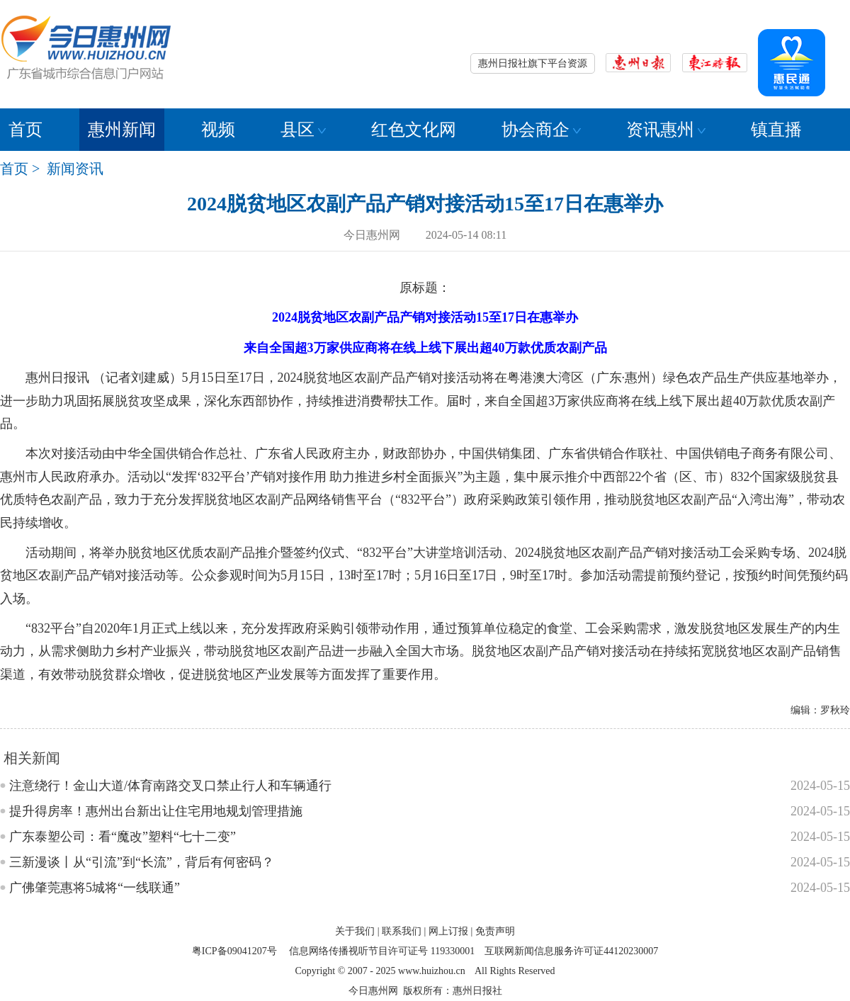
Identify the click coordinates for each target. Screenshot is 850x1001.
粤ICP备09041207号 (234, 951)
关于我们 (355, 931)
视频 (218, 129)
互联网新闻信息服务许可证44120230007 (571, 951)
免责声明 (495, 931)
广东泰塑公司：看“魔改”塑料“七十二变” (122, 837)
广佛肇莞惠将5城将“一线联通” (94, 888)
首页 (25, 129)
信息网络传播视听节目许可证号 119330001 (382, 951)
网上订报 (448, 931)
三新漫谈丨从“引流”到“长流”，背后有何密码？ (141, 862)
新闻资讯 (75, 168)
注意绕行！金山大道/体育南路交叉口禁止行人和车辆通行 (170, 786)
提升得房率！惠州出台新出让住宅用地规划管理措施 (155, 811)
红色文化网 (413, 129)
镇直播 (776, 129)
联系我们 (401, 931)
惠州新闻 (122, 129)
